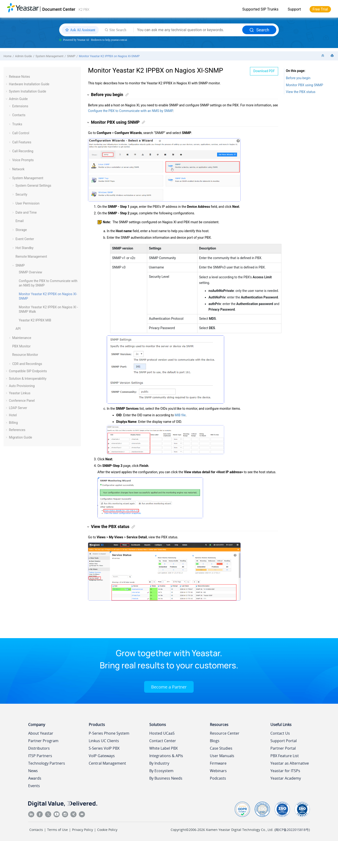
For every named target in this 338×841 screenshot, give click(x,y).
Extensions (20, 106)
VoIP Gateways (102, 755)
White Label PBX (163, 748)
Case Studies (221, 748)
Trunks (17, 124)
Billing (13, 422)
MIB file (180, 415)
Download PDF (264, 71)
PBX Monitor (21, 346)
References (17, 430)
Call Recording (22, 151)
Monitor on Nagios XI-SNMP (109, 56)
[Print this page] (333, 56)
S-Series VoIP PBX (104, 748)
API (18, 329)
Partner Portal (283, 748)
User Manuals (222, 755)
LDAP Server (18, 408)
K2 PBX (84, 9)
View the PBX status (300, 92)
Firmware (218, 763)
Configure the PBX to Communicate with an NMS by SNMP (130, 111)
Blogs (214, 740)
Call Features (21, 142)
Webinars (218, 770)
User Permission (27, 203)
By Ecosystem (161, 770)
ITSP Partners (40, 755)
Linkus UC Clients (104, 740)
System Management (49, 56)
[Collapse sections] (323, 56)
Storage (21, 230)
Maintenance (21, 338)
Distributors (39, 748)
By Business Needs (165, 778)
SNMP (71, 56)
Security (21, 194)
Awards (34, 778)
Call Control (20, 133)
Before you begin (298, 78)
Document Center (58, 9)
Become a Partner (169, 687)
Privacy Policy (82, 829)
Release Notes (19, 76)
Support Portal (283, 740)
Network (18, 169)
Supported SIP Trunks (260, 9)
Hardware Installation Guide (29, 84)
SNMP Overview (30, 272)
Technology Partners (46, 763)
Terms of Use (57, 829)
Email (19, 221)
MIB (35, 320)
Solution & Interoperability (27, 378)
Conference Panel (22, 400)
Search (259, 29)
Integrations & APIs (166, 755)
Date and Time (26, 212)
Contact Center (162, 740)
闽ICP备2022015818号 (292, 829)
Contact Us (280, 733)
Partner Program (43, 740)
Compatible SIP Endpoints (28, 371)
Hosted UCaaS (162, 733)
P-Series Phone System (109, 733)
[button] (7, 76)
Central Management (107, 763)
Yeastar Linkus (19, 393)
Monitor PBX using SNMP (304, 85)
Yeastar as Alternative (289, 763)
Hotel (13, 415)
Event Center (24, 239)
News (33, 770)
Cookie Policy (107, 829)
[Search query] (188, 30)
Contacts (18, 115)
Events (34, 785)
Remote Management (31, 256)
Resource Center (224, 733)
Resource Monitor (25, 355)
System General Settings (33, 185)
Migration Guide (20, 437)
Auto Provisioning (22, 386)
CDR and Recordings (27, 364)
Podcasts (218, 778)
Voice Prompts (23, 160)
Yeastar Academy (285, 778)
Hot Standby (24, 248)
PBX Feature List (284, 755)
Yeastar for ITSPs (285, 770)
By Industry (159, 763)
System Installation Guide (27, 91)
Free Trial (320, 9)
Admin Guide (23, 56)
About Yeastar (40, 733)
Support (294, 9)
